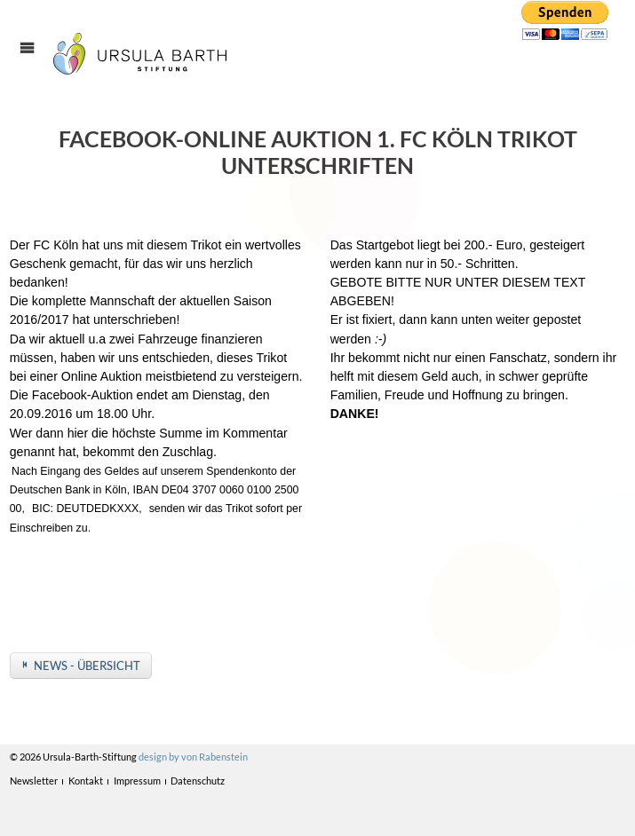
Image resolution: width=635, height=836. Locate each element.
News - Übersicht (87, 666)
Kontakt (85, 780)
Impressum (137, 780)
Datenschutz (198, 780)
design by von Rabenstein (193, 756)
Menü (37, 63)
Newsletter (34, 780)
